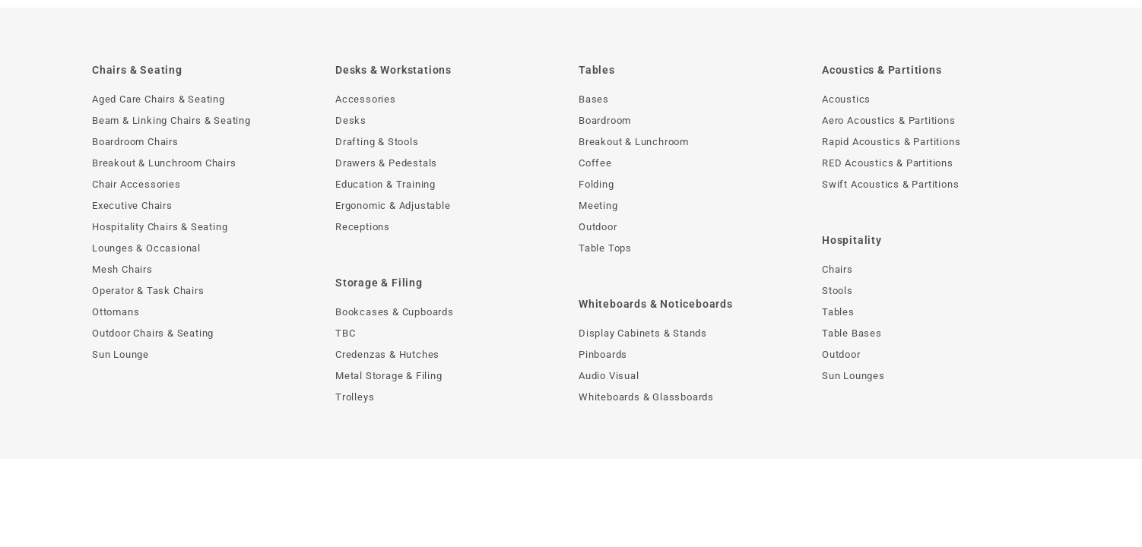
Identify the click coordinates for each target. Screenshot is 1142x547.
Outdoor (598, 226)
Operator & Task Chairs (148, 290)
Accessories (365, 99)
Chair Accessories (136, 184)
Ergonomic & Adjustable (393, 205)
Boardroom (605, 120)
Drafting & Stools (377, 141)
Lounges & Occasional (146, 248)
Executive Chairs (132, 205)
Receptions (362, 226)
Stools (837, 290)
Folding (596, 184)
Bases (594, 99)
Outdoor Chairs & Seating (153, 333)
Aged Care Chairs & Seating (158, 99)
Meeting (598, 205)
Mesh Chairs (122, 269)
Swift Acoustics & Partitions (890, 184)
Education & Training (385, 184)
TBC (345, 333)
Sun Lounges (853, 375)
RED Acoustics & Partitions (887, 163)
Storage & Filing (379, 283)
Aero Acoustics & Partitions (889, 120)
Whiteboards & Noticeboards (656, 304)
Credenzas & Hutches (387, 354)
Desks (350, 120)
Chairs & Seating (137, 70)
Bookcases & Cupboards (394, 312)
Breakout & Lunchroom (634, 141)
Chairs (837, 269)
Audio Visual (609, 375)
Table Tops (605, 248)
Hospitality (852, 240)
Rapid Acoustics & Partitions (891, 141)
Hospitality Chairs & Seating (159, 226)
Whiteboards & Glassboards (646, 397)
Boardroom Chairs (135, 141)
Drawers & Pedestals (386, 163)
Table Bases (852, 333)
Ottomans (115, 312)
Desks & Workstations (393, 70)
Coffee (595, 163)
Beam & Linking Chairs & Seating (171, 120)
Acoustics (846, 99)
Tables (597, 70)
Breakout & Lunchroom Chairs (164, 163)
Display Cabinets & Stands (643, 333)
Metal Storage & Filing (389, 375)
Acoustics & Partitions (882, 70)
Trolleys (354, 397)
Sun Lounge (120, 354)
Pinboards (603, 354)
